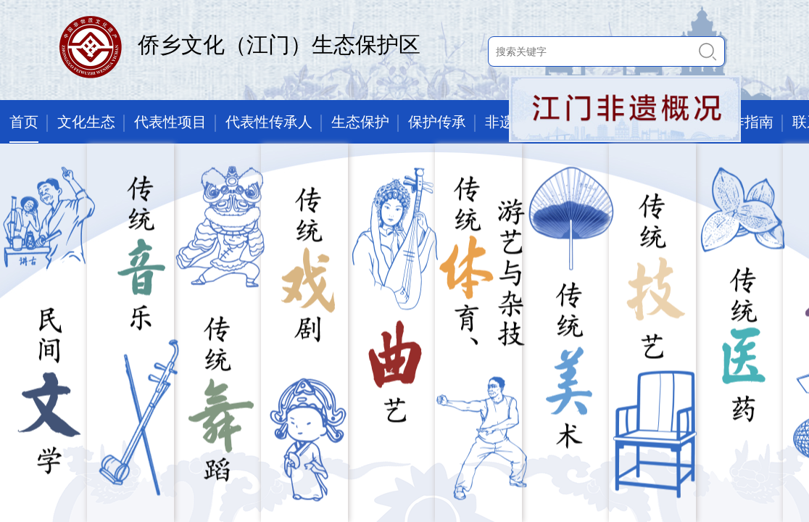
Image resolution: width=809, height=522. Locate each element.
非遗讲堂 (514, 122)
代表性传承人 (268, 122)
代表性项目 (170, 122)
